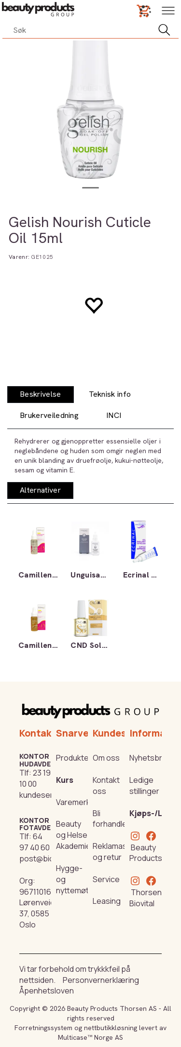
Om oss (106, 757)
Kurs (64, 780)
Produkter (74, 757)
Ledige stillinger (144, 785)
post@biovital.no (49, 858)
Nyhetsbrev (150, 757)
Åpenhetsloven (46, 990)
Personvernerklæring (101, 980)
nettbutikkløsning (110, 1027)
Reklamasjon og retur (115, 851)
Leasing (107, 901)
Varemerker (77, 802)
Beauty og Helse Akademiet (75, 835)
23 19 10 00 (35, 778)
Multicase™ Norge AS (90, 1037)
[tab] (40, 394)
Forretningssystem (43, 1027)
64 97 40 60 (34, 842)
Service (106, 879)
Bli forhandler (111, 819)
